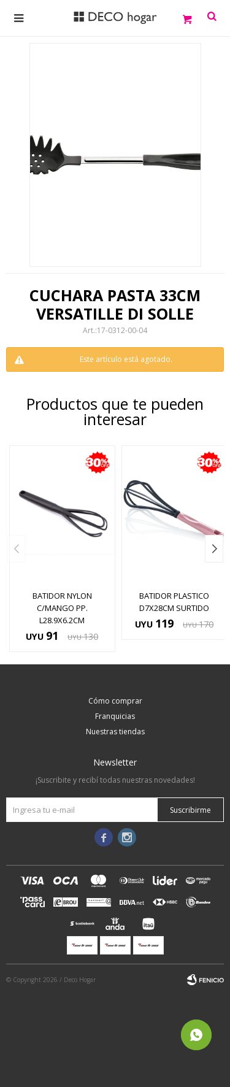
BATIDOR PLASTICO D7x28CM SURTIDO (174, 601)
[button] (214, 549)
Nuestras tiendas (115, 731)
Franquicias (115, 716)
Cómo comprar (115, 701)
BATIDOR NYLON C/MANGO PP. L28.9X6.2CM (62, 608)
